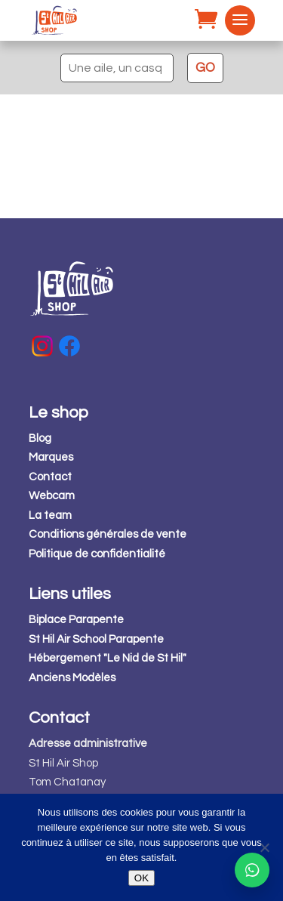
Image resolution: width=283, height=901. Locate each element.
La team (50, 515)
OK (141, 878)
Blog (40, 438)
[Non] (264, 847)
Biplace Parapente (76, 619)
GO (205, 68)
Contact (50, 477)
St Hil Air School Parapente (96, 639)
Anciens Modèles (72, 677)
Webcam (52, 495)
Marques (51, 457)
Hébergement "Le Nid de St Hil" (107, 658)
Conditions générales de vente (107, 534)
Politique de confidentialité (97, 554)
